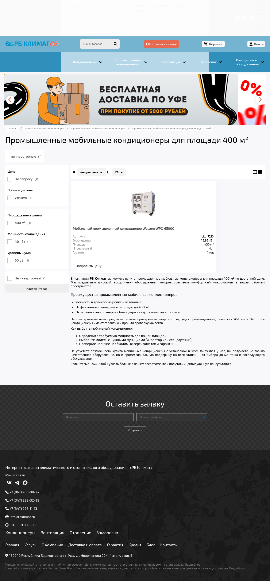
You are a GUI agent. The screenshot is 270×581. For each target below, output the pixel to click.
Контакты (156, 5)
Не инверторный (37, 254)
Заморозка (114, 520)
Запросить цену (95, 254)
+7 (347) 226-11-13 (244, 5)
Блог (140, 5)
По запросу (33, 155)
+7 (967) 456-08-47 (212, 5)
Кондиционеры (27, 520)
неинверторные (39, 132)
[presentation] (18, 76)
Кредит (126, 5)
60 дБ (28, 236)
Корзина (229, 21)
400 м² (29, 199)
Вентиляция (59, 520)
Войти (252, 21)
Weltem (30, 174)
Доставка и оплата (83, 5)
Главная (20, 5)
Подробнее (199, 552)
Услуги (35, 5)
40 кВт (29, 218)
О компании (54, 5)
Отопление (86, 520)
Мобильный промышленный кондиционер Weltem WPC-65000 (96, 211)
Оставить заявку (194, 21)
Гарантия (109, 5)
